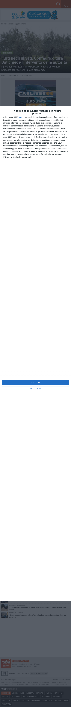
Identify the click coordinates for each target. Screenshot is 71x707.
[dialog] (35, 353)
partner (22, 117)
